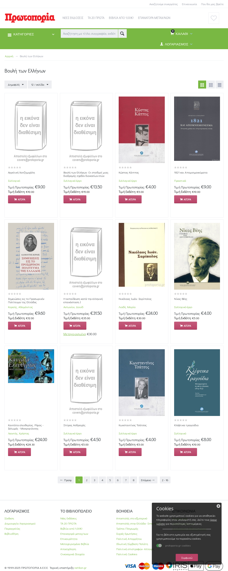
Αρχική (9, 56)
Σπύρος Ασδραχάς (74, 425)
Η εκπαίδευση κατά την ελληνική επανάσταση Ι (83, 300)
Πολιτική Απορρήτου (129, 539)
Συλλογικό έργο (72, 180)
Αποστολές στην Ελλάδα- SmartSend (139, 523)
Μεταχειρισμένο (74, 334)
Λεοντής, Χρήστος (18, 433)
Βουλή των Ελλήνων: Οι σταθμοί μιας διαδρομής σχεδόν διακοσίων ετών (85, 174)
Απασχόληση (68, 549)
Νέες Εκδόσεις (68, 518)
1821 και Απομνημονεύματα (191, 172)
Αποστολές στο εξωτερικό (131, 518)
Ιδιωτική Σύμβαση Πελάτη (132, 544)
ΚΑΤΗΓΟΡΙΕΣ (23, 34)
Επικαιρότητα (68, 539)
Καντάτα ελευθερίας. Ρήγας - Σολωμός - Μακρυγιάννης (25, 426)
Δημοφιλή (16, 85)
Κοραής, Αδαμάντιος (20, 307)
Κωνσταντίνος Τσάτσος (133, 425)
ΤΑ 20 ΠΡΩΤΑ (68, 523)
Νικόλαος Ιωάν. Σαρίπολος (135, 299)
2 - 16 (165, 480)
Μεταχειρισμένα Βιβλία (74, 544)
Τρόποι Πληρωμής (127, 528)
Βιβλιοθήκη (11, 533)
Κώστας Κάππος (129, 172)
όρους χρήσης (182, 519)
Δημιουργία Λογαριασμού (19, 523)
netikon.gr (80, 567)
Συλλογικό (14, 180)
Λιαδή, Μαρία (127, 307)
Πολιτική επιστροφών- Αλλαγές (135, 549)
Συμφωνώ (189, 557)
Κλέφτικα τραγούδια (186, 425)
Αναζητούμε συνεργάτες (163, 4)
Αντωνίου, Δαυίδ (73, 307)
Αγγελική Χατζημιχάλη (21, 172)
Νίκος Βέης (180, 299)
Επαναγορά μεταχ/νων (74, 533)
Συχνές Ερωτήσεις (126, 533)
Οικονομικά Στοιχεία (72, 554)
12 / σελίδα (39, 85)
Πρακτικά (180, 180)
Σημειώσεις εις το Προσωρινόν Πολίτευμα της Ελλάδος (26, 300)
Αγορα (21, 199)
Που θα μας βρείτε (212, 4)
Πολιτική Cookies (126, 554)
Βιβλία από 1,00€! (71, 528)
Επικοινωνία (189, 4)
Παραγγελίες (12, 528)
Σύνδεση (9, 518)
